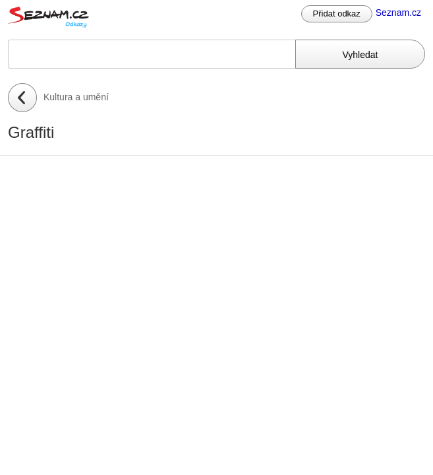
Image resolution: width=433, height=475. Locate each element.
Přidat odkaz (337, 13)
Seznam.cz (398, 12)
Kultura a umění (76, 97)
